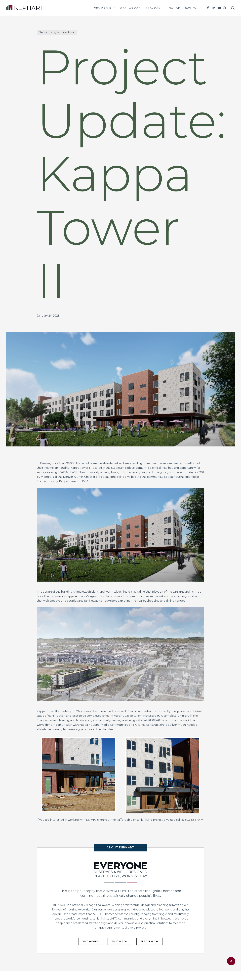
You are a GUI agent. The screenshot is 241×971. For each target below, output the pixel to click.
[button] (90, 941)
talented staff (85, 923)
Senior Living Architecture (56, 32)
